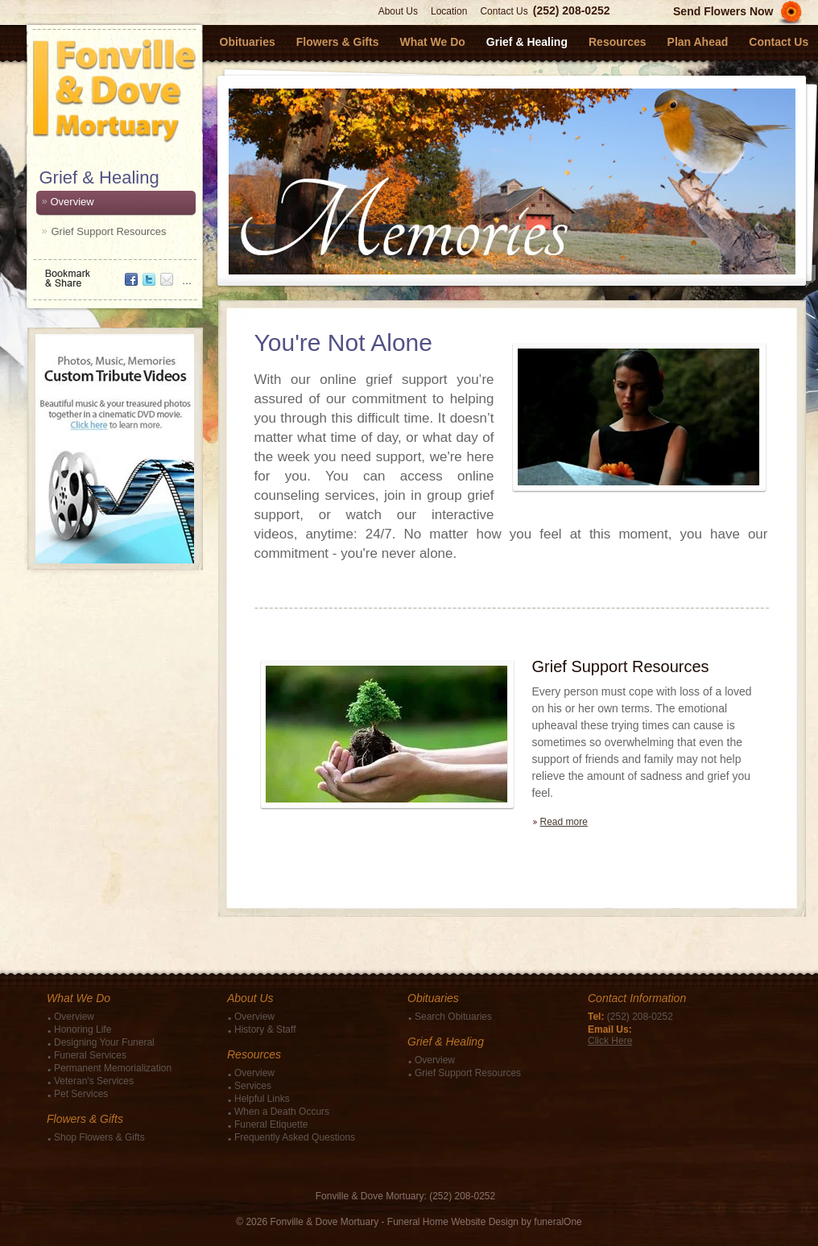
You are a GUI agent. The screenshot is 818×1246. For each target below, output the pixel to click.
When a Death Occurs (281, 1111)
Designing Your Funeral (104, 1042)
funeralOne (557, 1221)
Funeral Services (90, 1055)
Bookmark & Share (113, 272)
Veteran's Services (94, 1081)
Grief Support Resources (109, 231)
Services (252, 1085)
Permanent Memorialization (112, 1068)
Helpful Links (262, 1098)
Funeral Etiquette (271, 1124)
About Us (398, 11)
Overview (72, 202)
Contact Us (503, 11)
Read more (564, 821)
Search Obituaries (453, 1016)
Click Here (610, 1040)
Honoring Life (82, 1029)
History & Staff (264, 1029)
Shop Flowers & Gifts (99, 1137)
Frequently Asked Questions (294, 1137)
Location (449, 11)
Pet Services (81, 1094)
